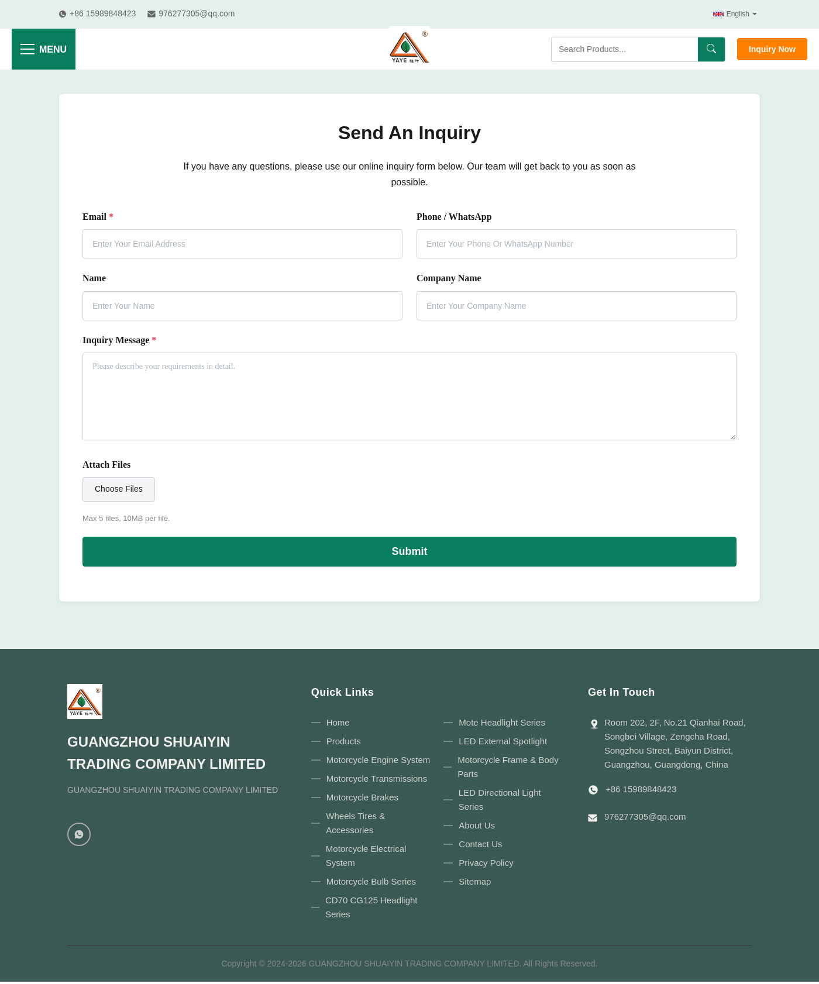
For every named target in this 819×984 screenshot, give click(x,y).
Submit (410, 551)
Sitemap (475, 881)
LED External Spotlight (503, 741)
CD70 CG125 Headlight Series (371, 907)
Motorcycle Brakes (362, 797)
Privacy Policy (486, 863)
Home (338, 722)
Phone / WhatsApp (454, 217)
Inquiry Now (772, 49)
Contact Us (480, 844)
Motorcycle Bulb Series (371, 881)
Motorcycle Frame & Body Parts (508, 767)
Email (97, 217)
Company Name (449, 278)
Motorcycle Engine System (378, 760)
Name (94, 278)
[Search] (711, 49)
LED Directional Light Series (500, 800)
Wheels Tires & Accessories (355, 823)
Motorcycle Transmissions (377, 778)
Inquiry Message (119, 340)
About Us (477, 825)
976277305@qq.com (645, 816)
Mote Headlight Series (502, 722)
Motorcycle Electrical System (366, 856)
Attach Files (106, 464)
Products (343, 741)
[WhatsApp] (79, 834)
